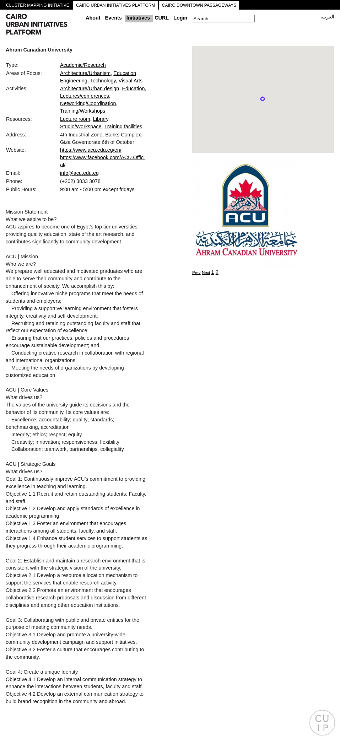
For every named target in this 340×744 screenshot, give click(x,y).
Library (100, 119)
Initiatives (138, 18)
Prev (196, 272)
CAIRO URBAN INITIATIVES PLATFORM (115, 5)
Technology (103, 80)
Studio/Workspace (81, 126)
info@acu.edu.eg (79, 173)
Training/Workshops (82, 111)
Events (113, 18)
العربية (327, 17)
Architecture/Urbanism (85, 73)
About (93, 18)
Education (124, 73)
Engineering (73, 80)
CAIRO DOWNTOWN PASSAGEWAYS (199, 5)
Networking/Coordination (88, 103)
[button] (262, 99)
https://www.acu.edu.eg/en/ (91, 150)
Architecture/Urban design (89, 88)
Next (206, 272)
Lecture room (75, 119)
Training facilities (123, 126)
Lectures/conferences (84, 96)
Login (180, 18)
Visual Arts (131, 80)
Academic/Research (83, 65)
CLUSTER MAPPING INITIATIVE (37, 5)
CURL (162, 18)
